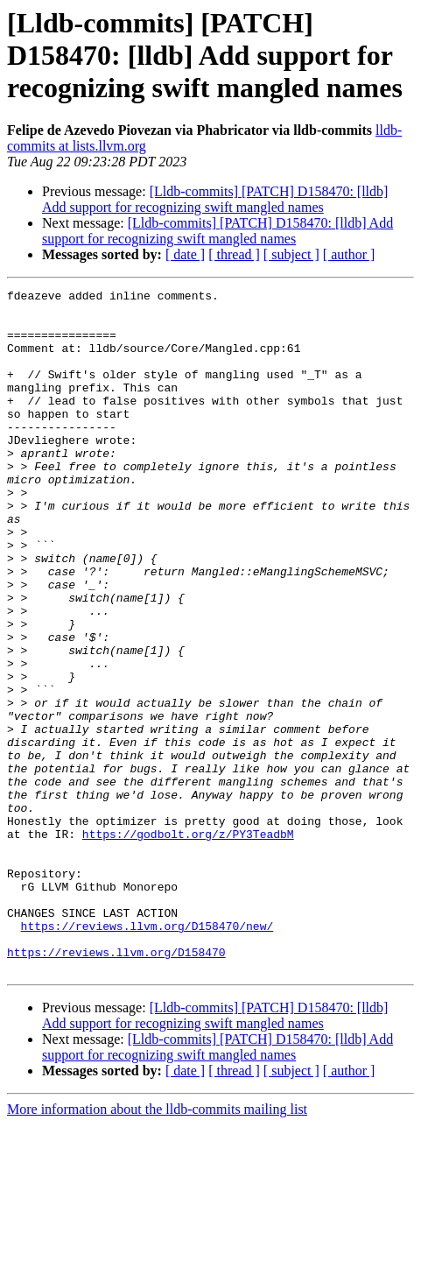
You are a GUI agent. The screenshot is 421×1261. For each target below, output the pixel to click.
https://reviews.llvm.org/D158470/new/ (147, 1054)
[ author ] (349, 254)
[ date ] (185, 254)
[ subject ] (291, 254)
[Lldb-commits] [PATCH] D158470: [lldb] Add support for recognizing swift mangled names (215, 199)
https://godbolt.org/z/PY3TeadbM (188, 944)
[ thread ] (234, 254)
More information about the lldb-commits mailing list (157, 1245)
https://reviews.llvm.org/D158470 (116, 1086)
